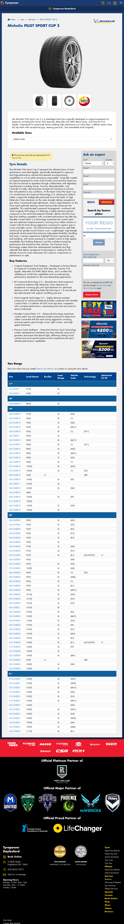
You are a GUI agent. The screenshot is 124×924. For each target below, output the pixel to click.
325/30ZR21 (15, 705)
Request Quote (92, 294)
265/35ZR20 (15, 559)
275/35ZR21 (15, 679)
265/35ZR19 (15, 444)
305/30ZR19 (15, 488)
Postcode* (87, 192)
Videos (108, 908)
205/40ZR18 (15, 403)
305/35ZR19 (15, 497)
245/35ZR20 (15, 524)
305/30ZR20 (15, 612)
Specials (109, 892)
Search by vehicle (45, 368)
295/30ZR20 (15, 594)
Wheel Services (111, 888)
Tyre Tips (108, 863)
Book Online (111, 898)
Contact (108, 895)
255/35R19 (14, 436)
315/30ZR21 (15, 692)
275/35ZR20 (15, 568)
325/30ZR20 (15, 651)
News (108, 905)
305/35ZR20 (15, 638)
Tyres (107, 847)
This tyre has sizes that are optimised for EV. (31, 156)
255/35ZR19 (15, 440)
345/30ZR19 (15, 510)
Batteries (108, 879)
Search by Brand (112, 857)
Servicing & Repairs (113, 882)
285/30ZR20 (15, 572)
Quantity (108, 160)
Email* (86, 184)
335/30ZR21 (15, 722)
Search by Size (111, 854)
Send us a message (17, 874)
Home (11, 19)
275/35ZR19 (15, 466)
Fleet (107, 901)
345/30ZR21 (15, 731)
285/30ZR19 (15, 475)
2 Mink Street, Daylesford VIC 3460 (18, 863)
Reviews (109, 911)
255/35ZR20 (15, 546)
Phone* (86, 176)
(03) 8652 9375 (16, 869)
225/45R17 (14, 393)
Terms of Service (89, 288)
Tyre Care (109, 860)
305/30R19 (14, 484)
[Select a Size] (62, 139)
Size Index (7, 920)
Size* (85, 160)
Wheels (108, 866)
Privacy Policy (101, 285)
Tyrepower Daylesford (62, 8)
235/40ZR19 (15, 418)
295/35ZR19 (15, 479)
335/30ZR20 (15, 664)
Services (109, 876)
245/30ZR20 (15, 520)
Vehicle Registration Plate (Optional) (91, 255)
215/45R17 (14, 389)
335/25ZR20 (15, 660)
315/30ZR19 (15, 501)
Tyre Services (110, 885)
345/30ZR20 (15, 668)
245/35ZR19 (15, 422)
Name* (86, 168)
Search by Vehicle (112, 850)
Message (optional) (91, 265)
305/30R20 (14, 607)
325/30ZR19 (15, 505)
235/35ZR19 (15, 414)
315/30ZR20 (15, 642)
